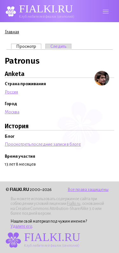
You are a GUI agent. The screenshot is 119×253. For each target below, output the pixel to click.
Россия (11, 92)
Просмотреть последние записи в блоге (43, 144)
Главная (12, 32)
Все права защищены (88, 189)
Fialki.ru (73, 203)
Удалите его (21, 226)
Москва (12, 112)
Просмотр (28, 46)
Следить (58, 46)
